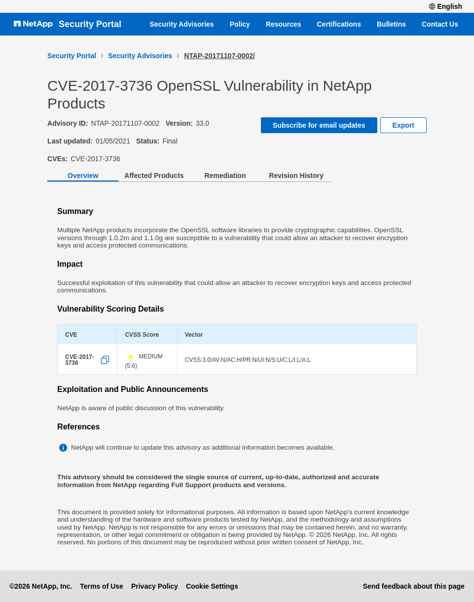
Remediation (225, 175)
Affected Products (154, 175)
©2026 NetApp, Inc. (40, 586)
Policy (240, 24)
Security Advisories (181, 24)
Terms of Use (101, 586)
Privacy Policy (154, 586)
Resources (283, 24)
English (445, 6)
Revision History (296, 175)
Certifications (339, 24)
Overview (83, 175)
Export (403, 125)
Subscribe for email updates (319, 125)
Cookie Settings (212, 586)
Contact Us (440, 24)
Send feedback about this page (414, 586)
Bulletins (391, 24)
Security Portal (90, 24)
